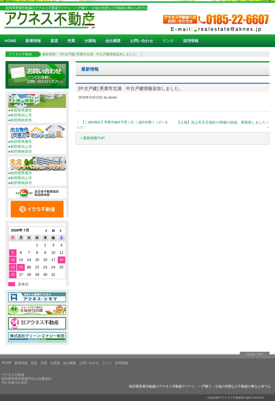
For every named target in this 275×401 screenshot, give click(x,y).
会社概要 (113, 41)
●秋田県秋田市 (20, 120)
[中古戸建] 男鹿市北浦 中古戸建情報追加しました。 (100, 54)
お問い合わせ (141, 41)
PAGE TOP (254, 354)
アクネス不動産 (20, 54)
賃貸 (54, 41)
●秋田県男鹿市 (20, 110)
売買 (71, 41)
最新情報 (49, 54)
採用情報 (191, 41)
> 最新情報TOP (92, 138)
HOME (10, 41)
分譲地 (90, 41)
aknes (112, 97)
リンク (168, 41)
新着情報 (33, 41)
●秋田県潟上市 (20, 115)
